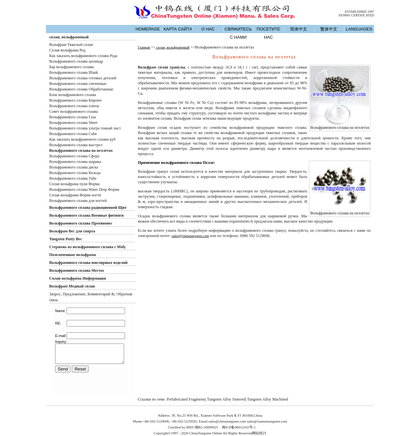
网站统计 (259, 433)
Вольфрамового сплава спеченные (77, 83)
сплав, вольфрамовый (69, 37)
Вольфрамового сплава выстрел (75, 145)
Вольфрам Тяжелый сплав (71, 44)
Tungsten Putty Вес (65, 239)
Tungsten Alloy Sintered (226, 399)
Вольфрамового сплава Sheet (73, 122)
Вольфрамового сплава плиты (74, 106)
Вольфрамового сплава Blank (73, 72)
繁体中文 (328, 29)
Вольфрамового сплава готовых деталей (82, 78)
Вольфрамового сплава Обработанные (81, 89)
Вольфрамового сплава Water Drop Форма (84, 189)
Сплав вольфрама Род (67, 50)
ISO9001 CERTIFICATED (356, 15)
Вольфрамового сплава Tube (72, 178)
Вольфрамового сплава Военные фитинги (86, 215)
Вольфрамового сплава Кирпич (75, 100)
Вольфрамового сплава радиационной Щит (88, 207)
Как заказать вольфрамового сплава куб (82, 139)
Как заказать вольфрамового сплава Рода (83, 55)
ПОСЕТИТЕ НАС (268, 33)
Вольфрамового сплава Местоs (76, 270)
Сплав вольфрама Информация (77, 278)
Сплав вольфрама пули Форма (74, 184)
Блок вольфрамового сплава (72, 94)
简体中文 (298, 29)
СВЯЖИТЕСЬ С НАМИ (238, 33)
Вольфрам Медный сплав (72, 286)
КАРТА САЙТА (177, 29)
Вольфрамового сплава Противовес (81, 223)
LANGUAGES (359, 29)
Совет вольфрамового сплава (73, 111)
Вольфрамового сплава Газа (72, 117)
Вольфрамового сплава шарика (75, 161)
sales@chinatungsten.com (190, 236)
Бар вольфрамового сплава (71, 67)
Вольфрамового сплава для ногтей (78, 200)
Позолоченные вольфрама (72, 254)
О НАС (208, 29)
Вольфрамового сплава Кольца (75, 172)
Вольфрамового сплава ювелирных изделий (88, 262)
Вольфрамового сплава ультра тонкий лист (85, 128)
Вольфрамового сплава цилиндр (76, 61)
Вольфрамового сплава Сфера (74, 156)
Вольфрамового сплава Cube (73, 133)
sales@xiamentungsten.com (267, 421)
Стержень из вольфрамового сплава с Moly (87, 247)
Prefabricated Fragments (186, 399)
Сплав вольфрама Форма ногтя (75, 195)
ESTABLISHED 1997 (359, 11)
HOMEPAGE (148, 29)
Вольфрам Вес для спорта (72, 231)
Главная (144, 47)
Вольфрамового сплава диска (73, 167)
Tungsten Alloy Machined (267, 399)
